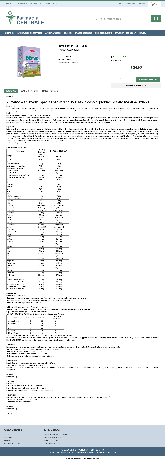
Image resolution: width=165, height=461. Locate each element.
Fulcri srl (96, 459)
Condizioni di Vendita (52, 443)
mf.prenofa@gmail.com (58, 452)
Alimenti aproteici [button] (53, 33)
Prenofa (78, 459)
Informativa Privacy (52, 440)
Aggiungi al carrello (148, 79)
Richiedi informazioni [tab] (50, 91)
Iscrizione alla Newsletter (14, 443)
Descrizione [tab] (11, 91)
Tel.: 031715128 (74, 452)
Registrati (130, 4)
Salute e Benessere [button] (83, 33)
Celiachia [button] (9, 33)
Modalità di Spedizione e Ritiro (43, 4)
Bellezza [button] (68, 33)
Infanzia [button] (142, 33)
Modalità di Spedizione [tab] (29, 91)
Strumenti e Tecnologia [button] (125, 33)
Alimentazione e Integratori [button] (29, 33)
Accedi (120, 4)
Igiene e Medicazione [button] (103, 33)
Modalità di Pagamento (16, 4)
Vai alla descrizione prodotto (68, 63)
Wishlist (142, 4)
